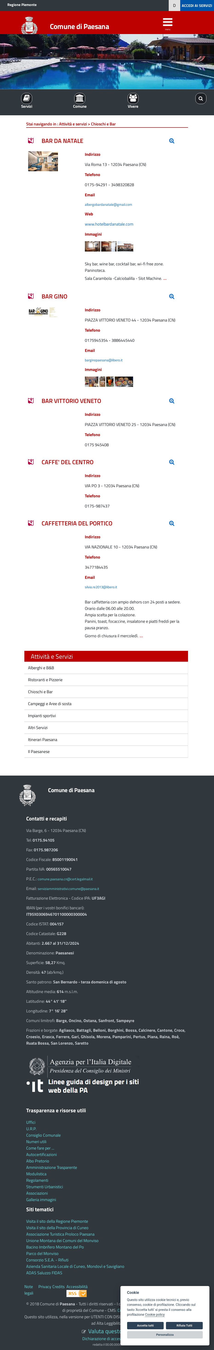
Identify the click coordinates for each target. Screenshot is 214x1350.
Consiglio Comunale (43, 1135)
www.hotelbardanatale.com (109, 224)
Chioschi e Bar (40, 692)
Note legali (28, 1289)
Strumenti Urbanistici (44, 1187)
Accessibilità (77, 1286)
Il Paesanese (38, 751)
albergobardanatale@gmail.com (108, 204)
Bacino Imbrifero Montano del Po (55, 1247)
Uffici (30, 1122)
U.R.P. (31, 1129)
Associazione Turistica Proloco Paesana (60, 1234)
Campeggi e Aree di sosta (49, 704)
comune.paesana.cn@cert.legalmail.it (65, 879)
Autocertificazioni (41, 1154)
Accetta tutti (145, 1325)
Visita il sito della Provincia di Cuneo (57, 1228)
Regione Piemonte (22, 4)
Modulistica (36, 1174)
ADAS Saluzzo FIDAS (44, 1273)
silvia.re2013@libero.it (101, 587)
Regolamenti (37, 1180)
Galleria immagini (41, 1199)
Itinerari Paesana (42, 739)
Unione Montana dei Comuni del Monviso (62, 1240)
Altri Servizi (37, 727)
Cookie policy (155, 1315)
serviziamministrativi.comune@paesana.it (68, 888)
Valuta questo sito (110, 1331)
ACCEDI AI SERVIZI (197, 5)
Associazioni (37, 1193)
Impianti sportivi (41, 716)
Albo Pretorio (37, 1161)
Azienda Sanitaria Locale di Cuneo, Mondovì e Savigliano (75, 1266)
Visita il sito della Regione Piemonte (57, 1221)
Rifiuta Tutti (184, 1325)
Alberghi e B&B (40, 668)
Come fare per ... (40, 1148)
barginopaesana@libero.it (104, 360)
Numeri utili (36, 1142)
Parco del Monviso (42, 1253)
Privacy (44, 1286)
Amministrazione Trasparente (51, 1167)
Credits (58, 1286)
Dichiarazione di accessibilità (107, 1339)
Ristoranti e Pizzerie (45, 680)
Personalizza (165, 1334)
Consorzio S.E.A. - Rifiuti (47, 1260)
